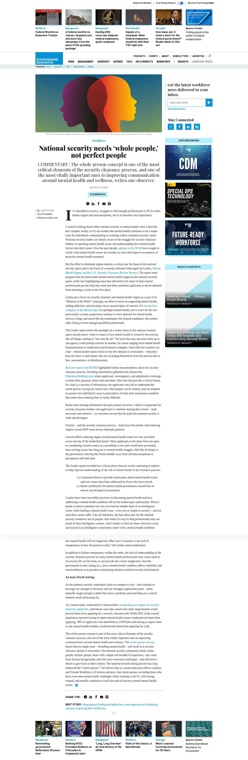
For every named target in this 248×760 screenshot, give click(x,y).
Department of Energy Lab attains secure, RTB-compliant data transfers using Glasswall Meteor (188, 336)
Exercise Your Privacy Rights (201, 3)
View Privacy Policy (177, 109)
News (71, 61)
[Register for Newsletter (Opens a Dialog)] (209, 102)
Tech (129, 61)
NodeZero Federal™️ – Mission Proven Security (186, 298)
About (165, 56)
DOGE (90, 67)
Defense (118, 61)
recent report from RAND (83, 367)
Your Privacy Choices (169, 3)
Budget (58, 67)
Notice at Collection (142, 3)
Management (86, 61)
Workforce (164, 61)
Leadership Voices (202, 61)
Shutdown (78, 67)
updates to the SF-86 (130, 248)
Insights (183, 61)
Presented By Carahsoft (179, 304)
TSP (68, 67)
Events (153, 56)
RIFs (49, 67)
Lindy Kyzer (47, 210)
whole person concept (142, 642)
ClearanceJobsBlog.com (79, 376)
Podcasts (139, 56)
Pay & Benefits (144, 61)
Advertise (198, 56)
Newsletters (180, 56)
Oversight (103, 61)
